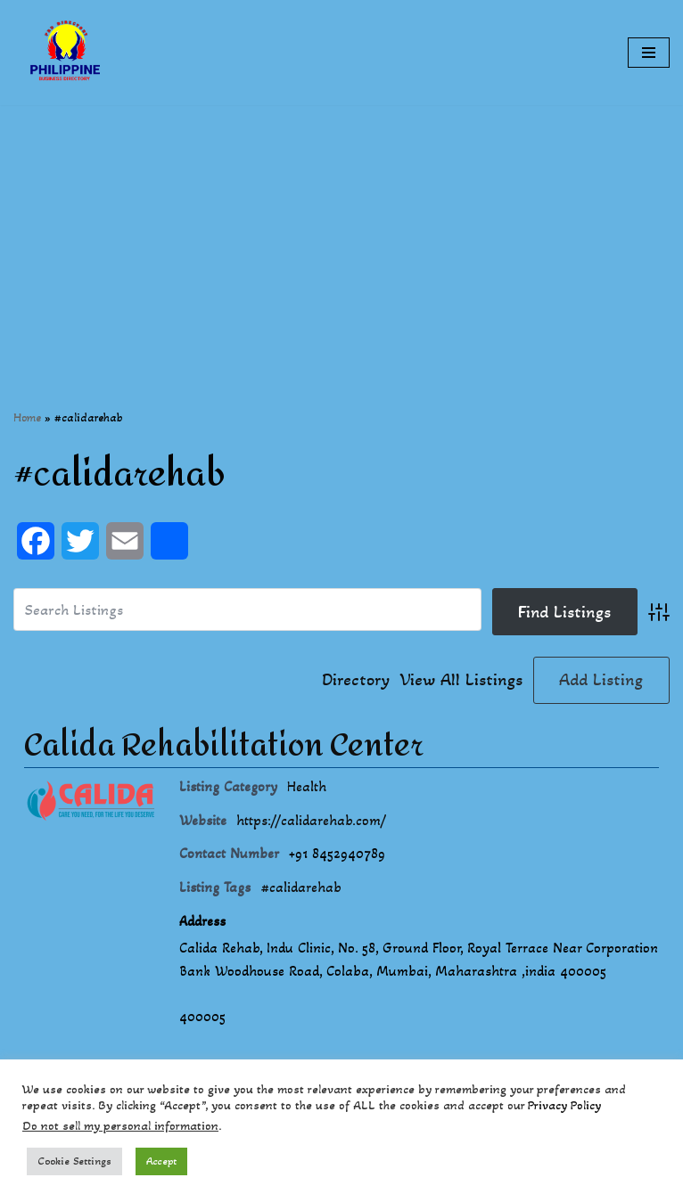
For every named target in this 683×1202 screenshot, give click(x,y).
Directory (356, 680)
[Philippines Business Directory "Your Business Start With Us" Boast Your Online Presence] (66, 52)
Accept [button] (161, 1161)
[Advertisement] (341, 230)
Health (306, 786)
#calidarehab (301, 887)
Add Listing (601, 680)
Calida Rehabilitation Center (224, 745)
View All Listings (461, 680)
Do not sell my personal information (120, 1125)
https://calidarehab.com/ (311, 820)
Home (27, 417)
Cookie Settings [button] (74, 1161)
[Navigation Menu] (649, 52)
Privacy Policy (564, 1105)
